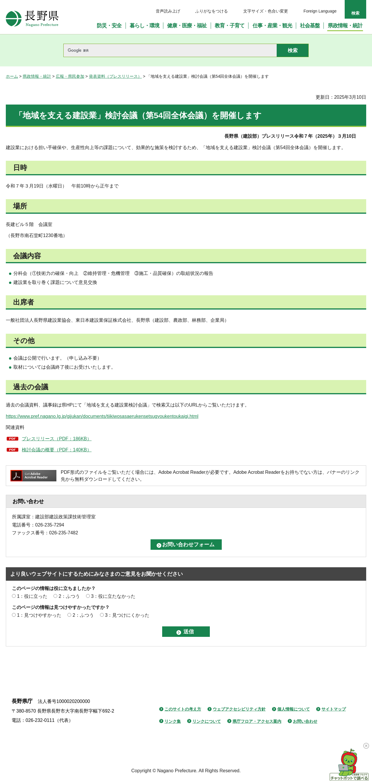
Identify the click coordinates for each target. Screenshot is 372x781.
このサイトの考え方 (182, 709)
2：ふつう (69, 596)
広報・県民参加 (70, 76)
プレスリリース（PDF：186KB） (57, 438)
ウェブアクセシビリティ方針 (239, 709)
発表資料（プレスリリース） (115, 76)
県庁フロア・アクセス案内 (257, 721)
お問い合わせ (305, 721)
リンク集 (172, 721)
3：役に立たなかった (113, 596)
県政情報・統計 (37, 76)
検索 (355, 13)
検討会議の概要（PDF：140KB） (57, 449)
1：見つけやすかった (39, 615)
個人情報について (293, 709)
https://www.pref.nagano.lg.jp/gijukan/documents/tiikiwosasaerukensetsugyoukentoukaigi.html (102, 416)
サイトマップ (333, 709)
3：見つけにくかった (127, 615)
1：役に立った (32, 596)
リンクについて (206, 721)
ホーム (12, 76)
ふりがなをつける (211, 11)
